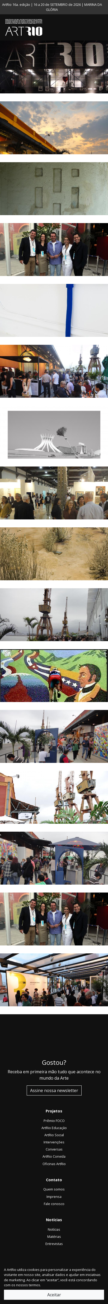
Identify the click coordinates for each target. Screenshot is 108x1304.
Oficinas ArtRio (54, 1163)
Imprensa (54, 1196)
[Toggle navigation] (102, 27)
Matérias (54, 1236)
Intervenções (54, 1142)
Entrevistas (54, 1243)
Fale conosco (54, 1203)
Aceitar (54, 1295)
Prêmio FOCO (54, 1120)
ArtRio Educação (54, 1127)
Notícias (54, 1229)
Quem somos (54, 1189)
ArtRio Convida (54, 1156)
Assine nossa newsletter (54, 1090)
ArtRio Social (54, 1135)
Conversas (54, 1149)
